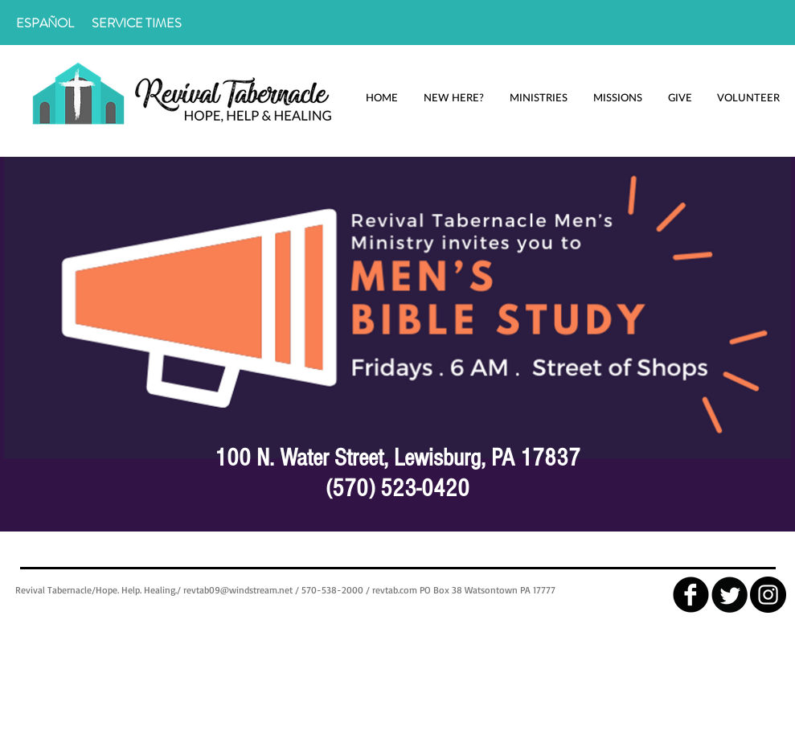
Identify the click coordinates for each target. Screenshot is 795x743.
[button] (454, 97)
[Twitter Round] (729, 595)
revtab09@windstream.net (238, 590)
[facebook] (691, 595)
